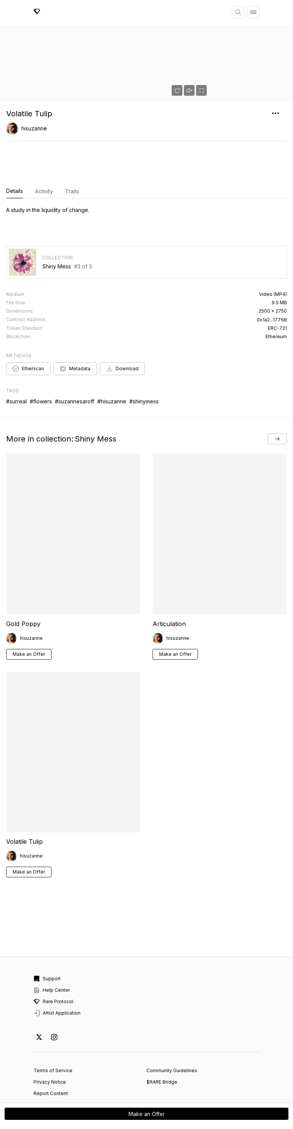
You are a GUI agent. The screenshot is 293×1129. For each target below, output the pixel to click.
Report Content (51, 1061)
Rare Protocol (53, 970)
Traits (72, 191)
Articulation (169, 592)
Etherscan (28, 337)
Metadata (75, 337)
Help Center (52, 958)
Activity (44, 191)
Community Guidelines (171, 1038)
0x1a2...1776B (272, 288)
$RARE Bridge (161, 1050)
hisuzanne (34, 128)
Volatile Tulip (24, 809)
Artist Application (57, 981)
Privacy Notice (50, 1050)
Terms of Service (53, 1038)
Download (122, 337)
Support (47, 947)
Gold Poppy (23, 592)
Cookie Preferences (56, 1073)
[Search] (238, 12)
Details (14, 191)
